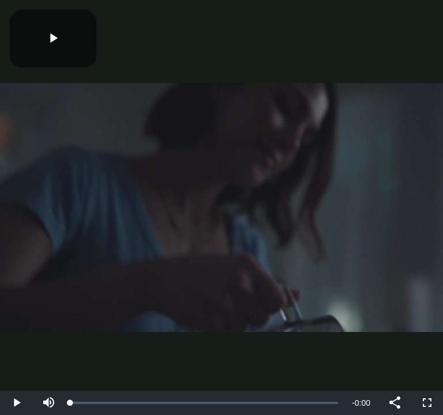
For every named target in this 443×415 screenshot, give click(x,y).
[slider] (204, 403)
